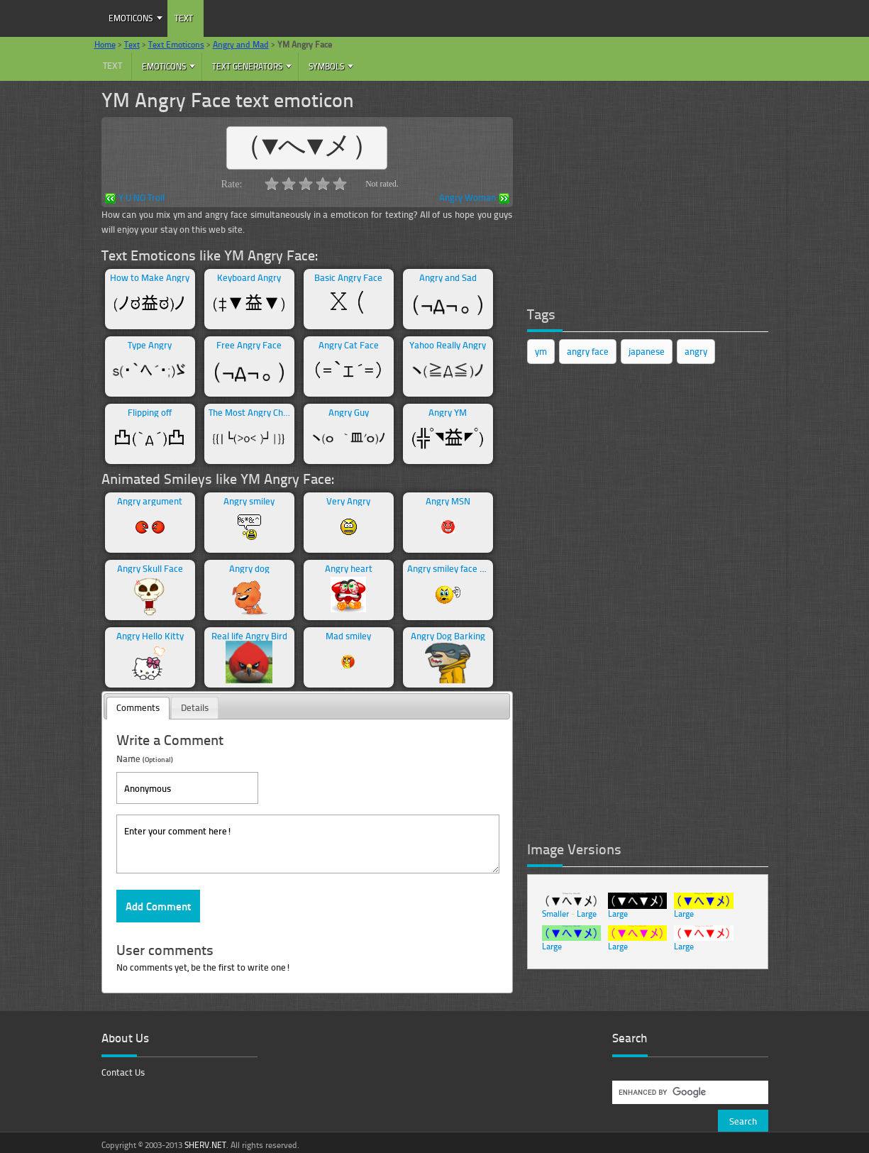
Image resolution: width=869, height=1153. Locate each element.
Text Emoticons (176, 44)
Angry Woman (474, 198)
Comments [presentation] (138, 707)
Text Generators (247, 66)
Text (184, 18)
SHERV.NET (205, 1145)
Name (144, 758)
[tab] (138, 708)
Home (105, 44)
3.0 (305, 183)
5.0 (339, 183)
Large (587, 913)
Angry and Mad (241, 44)
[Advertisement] (633, 188)
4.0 (322, 183)
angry (696, 351)
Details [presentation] (195, 707)
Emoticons (131, 18)
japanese (647, 351)
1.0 (271, 183)
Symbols (326, 66)
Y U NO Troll (135, 198)
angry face (588, 351)
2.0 (288, 183)
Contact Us (123, 1072)
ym (541, 351)
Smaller (555, 913)
